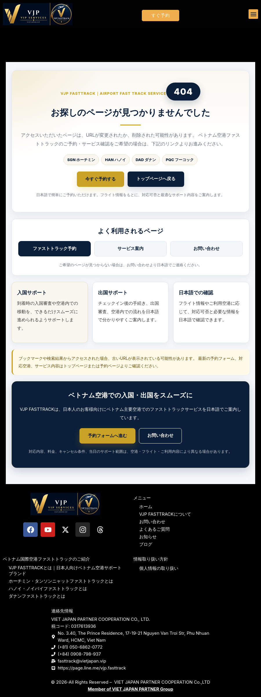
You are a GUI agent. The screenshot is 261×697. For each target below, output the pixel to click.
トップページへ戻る (155, 178)
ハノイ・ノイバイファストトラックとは (48, 588)
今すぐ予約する (100, 179)
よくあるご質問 (154, 529)
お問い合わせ (206, 248)
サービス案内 (130, 248)
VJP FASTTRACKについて (165, 514)
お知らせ (148, 536)
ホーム (145, 506)
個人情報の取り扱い (158, 568)
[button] (253, 14)
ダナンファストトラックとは (37, 596)
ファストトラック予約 (54, 248)
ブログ (145, 544)
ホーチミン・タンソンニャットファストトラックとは (61, 581)
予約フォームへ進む (107, 435)
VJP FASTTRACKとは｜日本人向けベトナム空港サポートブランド (65, 570)
